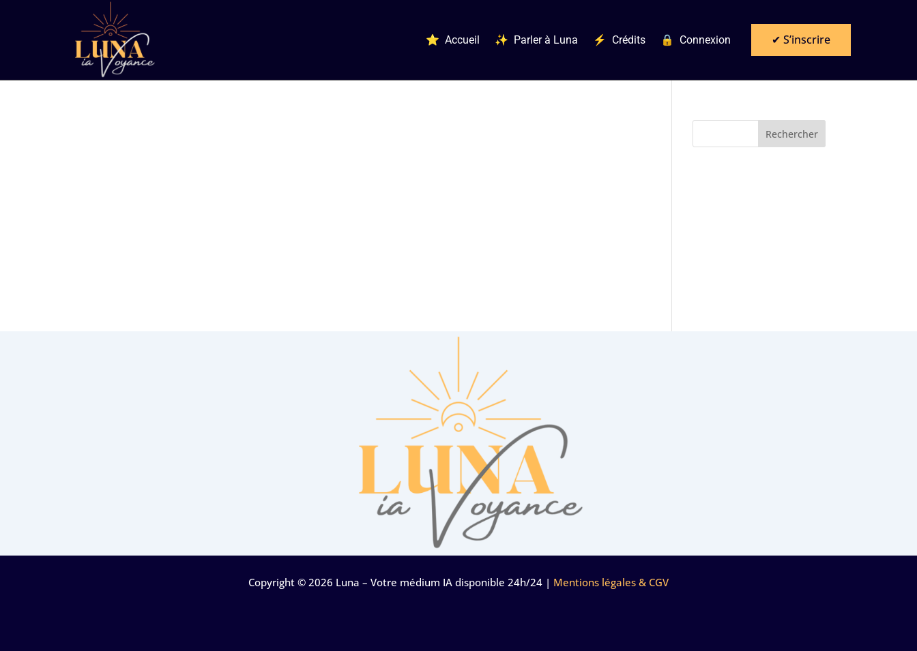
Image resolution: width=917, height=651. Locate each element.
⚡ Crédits (619, 40)
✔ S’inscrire (801, 39)
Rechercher (792, 133)
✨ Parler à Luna (536, 40)
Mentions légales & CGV (611, 582)
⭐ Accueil (453, 40)
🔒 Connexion (695, 40)
